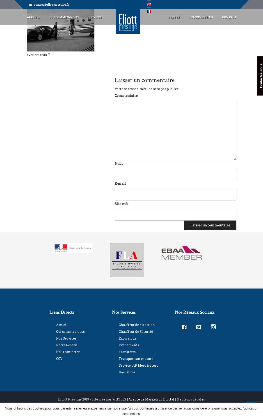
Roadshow (127, 372)
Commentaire (126, 95)
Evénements (129, 345)
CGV (59, 358)
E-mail (120, 183)
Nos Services (66, 338)
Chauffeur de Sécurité (136, 331)
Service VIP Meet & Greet (138, 365)
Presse (174, 17)
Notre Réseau (201, 17)
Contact (229, 17)
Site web (121, 204)
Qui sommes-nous (70, 331)
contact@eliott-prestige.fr (51, 4)
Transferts (127, 352)
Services (95, 17)
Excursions (127, 338)
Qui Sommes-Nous (64, 17)
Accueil (33, 17)
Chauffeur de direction (137, 325)
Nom (119, 163)
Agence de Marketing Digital (151, 399)
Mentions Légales (190, 399)
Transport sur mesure (136, 358)
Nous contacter (68, 352)
